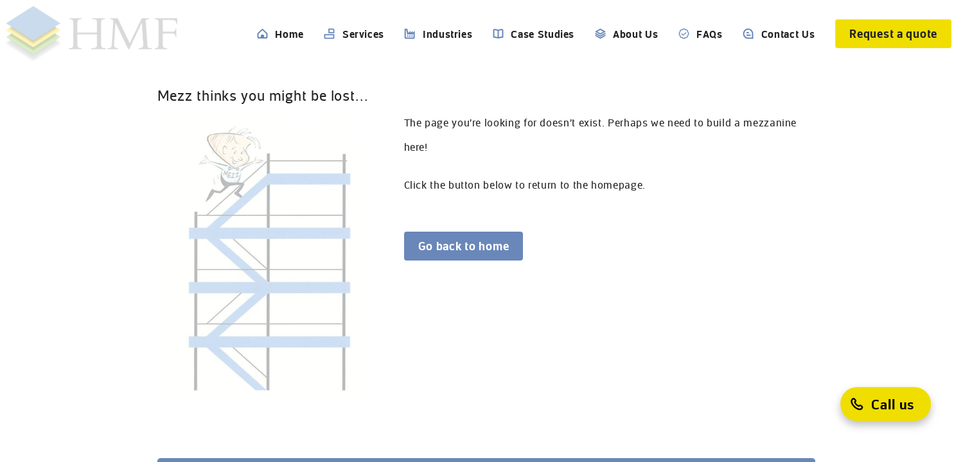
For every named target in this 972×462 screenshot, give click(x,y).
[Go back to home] (464, 246)
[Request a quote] (893, 33)
